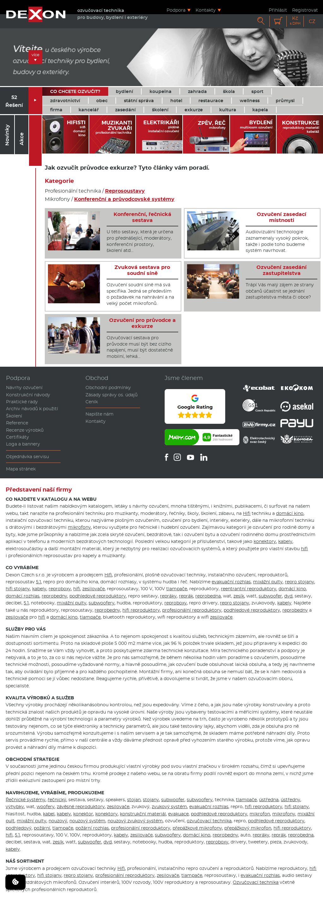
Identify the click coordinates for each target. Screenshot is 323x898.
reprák (186, 596)
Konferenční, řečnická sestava (142, 217)
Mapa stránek (21, 469)
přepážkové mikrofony (197, 828)
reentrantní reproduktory (248, 589)
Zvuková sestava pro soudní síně (142, 270)
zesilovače (93, 589)
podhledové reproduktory (97, 596)
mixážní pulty (268, 582)
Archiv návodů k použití (32, 408)
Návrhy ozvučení (24, 387)
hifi (304, 548)
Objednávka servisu (27, 456)
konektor (83, 814)
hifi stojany (18, 589)
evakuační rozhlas (231, 582)
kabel (49, 814)
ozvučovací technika (209, 821)
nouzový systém (87, 821)
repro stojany (299, 582)
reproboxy (60, 589)
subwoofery (102, 603)
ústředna (269, 799)
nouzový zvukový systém (135, 821)
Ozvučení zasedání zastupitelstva (281, 270)
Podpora (176, 10)
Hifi (246, 513)
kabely (285, 541)
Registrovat (305, 10)
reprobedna (208, 596)
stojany (151, 799)
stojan (134, 799)
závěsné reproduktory (81, 806)
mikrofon (260, 814)
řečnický (57, 799)
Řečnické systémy (25, 799)
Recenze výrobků (25, 430)
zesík (238, 596)
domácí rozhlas (22, 596)
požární (42, 828)
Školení (14, 416)
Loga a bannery (23, 444)
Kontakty (206, 10)
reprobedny (54, 596)
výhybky (15, 806)
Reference (17, 423)
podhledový (19, 828)
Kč (295, 21)
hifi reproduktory (141, 610)
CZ (312, 21)
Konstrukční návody (28, 395)
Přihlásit (278, 10)
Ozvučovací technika (256, 882)
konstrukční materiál (143, 814)
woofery (46, 806)
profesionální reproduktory (191, 610)
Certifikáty (17, 437)
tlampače (176, 589)
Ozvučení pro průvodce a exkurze (142, 323)
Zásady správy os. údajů (111, 395)
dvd (288, 596)
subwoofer (270, 596)
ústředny (290, 799)
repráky (168, 596)
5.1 (38, 582)
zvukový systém (169, 806)
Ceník (91, 402)
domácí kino (289, 513)
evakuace (178, 814)
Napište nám (99, 414)
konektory (265, 541)
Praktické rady (22, 402)
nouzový (58, 821)
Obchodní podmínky (108, 387)
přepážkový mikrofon (247, 828)
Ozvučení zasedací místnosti (281, 217)
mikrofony (79, 527)
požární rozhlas (92, 828)
